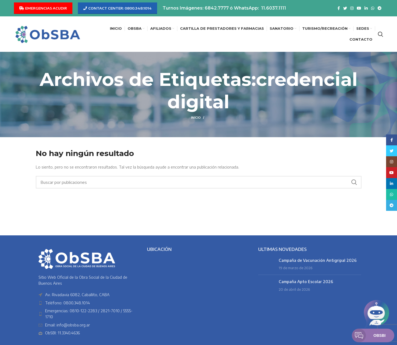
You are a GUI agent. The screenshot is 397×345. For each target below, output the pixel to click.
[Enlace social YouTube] (359, 8)
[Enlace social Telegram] (379, 8)
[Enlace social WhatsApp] (372, 8)
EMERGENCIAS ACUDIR (43, 8)
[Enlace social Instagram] (352, 8)
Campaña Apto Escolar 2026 (306, 281)
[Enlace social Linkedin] (366, 8)
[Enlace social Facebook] (339, 8)
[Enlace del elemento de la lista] (87, 303)
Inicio (196, 117)
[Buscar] (380, 34)
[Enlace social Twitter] (345, 8)
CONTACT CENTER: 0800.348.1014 (117, 8)
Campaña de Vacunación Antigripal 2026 (318, 260)
